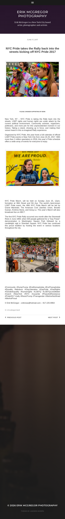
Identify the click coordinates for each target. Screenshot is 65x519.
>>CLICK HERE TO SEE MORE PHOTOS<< (32, 101)
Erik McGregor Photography (32, 14)
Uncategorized (13, 310)
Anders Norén (37, 511)
